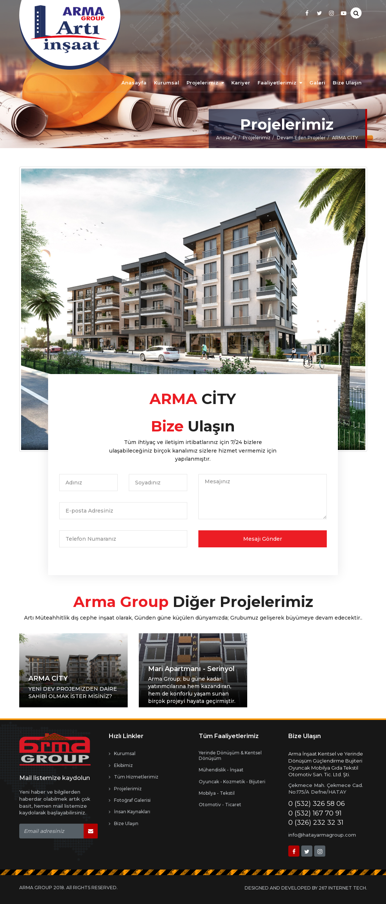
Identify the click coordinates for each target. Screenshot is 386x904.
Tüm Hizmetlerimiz (133, 777)
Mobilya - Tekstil (217, 793)
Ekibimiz (121, 765)
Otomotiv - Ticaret (220, 804)
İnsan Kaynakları (129, 811)
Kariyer (240, 83)
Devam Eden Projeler (301, 140)
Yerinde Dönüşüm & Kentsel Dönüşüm (230, 755)
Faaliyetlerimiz (280, 83)
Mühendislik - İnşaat (221, 770)
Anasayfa (134, 83)
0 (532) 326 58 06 (316, 804)
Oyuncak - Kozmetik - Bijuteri (232, 781)
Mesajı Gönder (262, 539)
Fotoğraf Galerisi (130, 800)
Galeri (317, 83)
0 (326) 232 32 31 (315, 822)
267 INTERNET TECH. (343, 888)
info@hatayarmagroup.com (322, 835)
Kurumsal (166, 83)
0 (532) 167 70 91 (315, 813)
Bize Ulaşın (347, 83)
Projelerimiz (205, 83)
